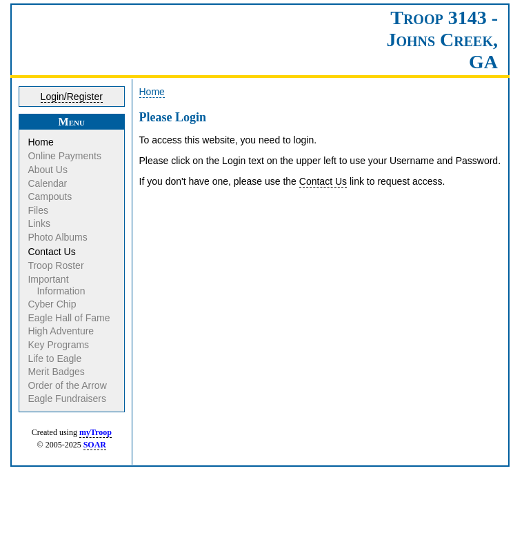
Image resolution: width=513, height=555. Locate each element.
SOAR (94, 445)
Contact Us (52, 251)
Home (41, 142)
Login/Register (72, 96)
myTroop (95, 432)
